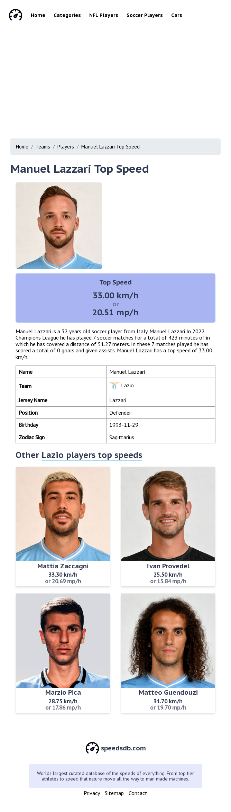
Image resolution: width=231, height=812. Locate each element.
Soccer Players (145, 15)
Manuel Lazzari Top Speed (110, 147)
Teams (43, 147)
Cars (176, 15)
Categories (67, 15)
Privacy (92, 793)
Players (65, 147)
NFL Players (103, 15)
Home (38, 15)
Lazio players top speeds (91, 455)
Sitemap (114, 793)
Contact (138, 793)
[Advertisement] (118, 79)
